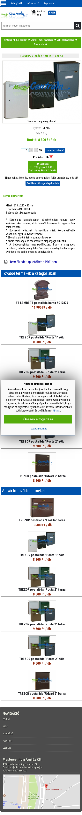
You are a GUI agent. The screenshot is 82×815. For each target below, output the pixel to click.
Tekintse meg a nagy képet (41, 121)
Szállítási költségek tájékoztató (43, 183)
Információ (33, 3)
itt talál (56, 410)
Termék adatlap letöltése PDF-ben (33, 262)
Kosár (52, 12)
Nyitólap (8, 39)
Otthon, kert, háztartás (42, 39)
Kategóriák (16, 3)
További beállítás (38, 428)
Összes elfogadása (38, 419)
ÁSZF (5, 726)
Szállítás (7, 747)
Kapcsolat (49, 3)
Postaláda (39, 44)
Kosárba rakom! (54, 150)
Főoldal (6, 719)
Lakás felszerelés (65, 39)
